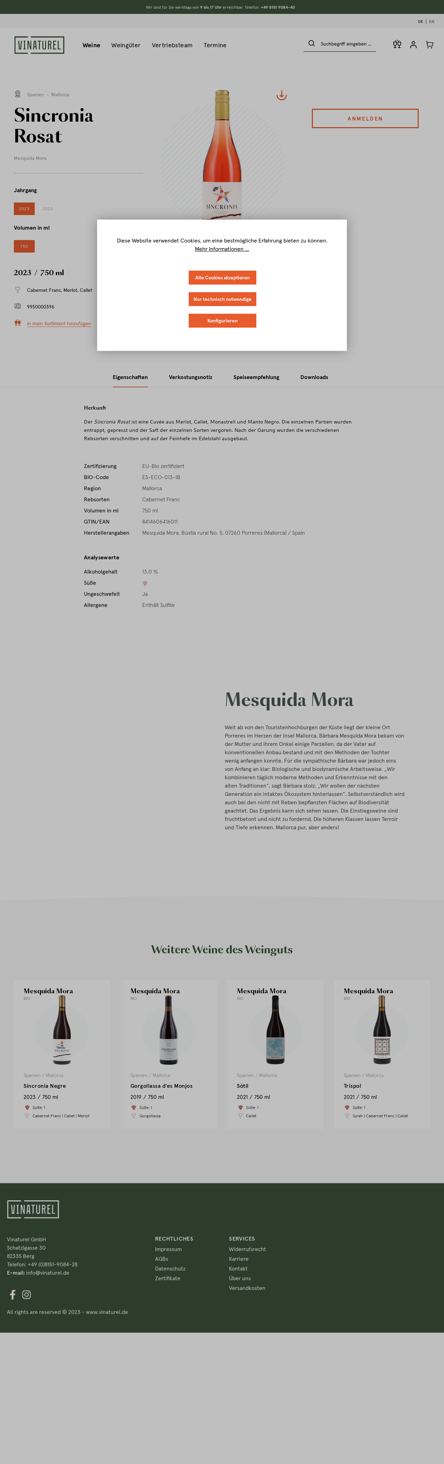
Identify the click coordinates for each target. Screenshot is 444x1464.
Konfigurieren (222, 321)
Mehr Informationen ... (222, 248)
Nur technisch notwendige (222, 299)
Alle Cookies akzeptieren (222, 277)
